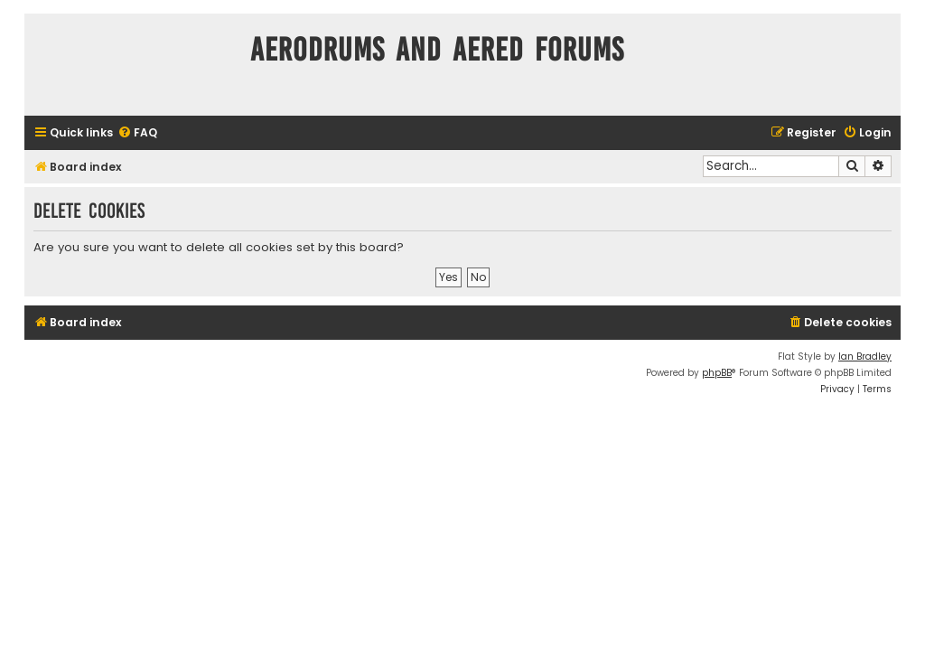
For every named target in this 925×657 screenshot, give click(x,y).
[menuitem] (137, 133)
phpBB (717, 373)
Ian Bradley (865, 356)
